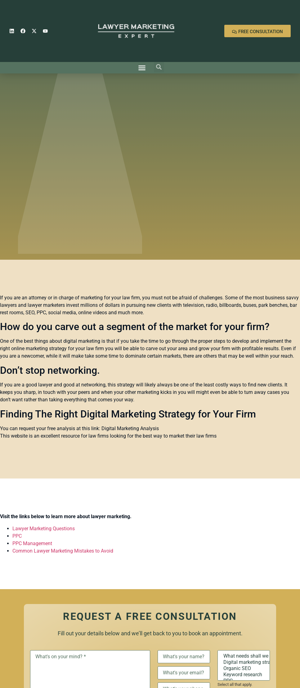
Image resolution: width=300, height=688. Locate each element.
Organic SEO (244, 668)
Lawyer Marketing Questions (43, 528)
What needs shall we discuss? (244, 656)
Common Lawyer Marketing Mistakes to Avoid (62, 551)
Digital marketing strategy (244, 662)
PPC (17, 536)
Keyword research (244, 675)
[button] (142, 68)
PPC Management (32, 543)
